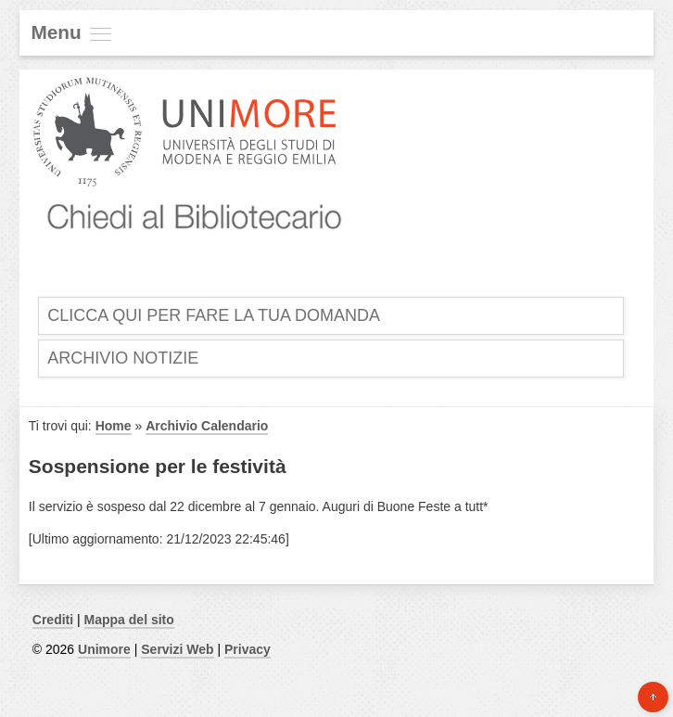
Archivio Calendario (207, 425)
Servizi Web (177, 649)
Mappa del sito (129, 619)
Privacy (247, 649)
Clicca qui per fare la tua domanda (213, 315)
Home (113, 425)
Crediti (52, 619)
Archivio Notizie (122, 358)
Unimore (104, 649)
